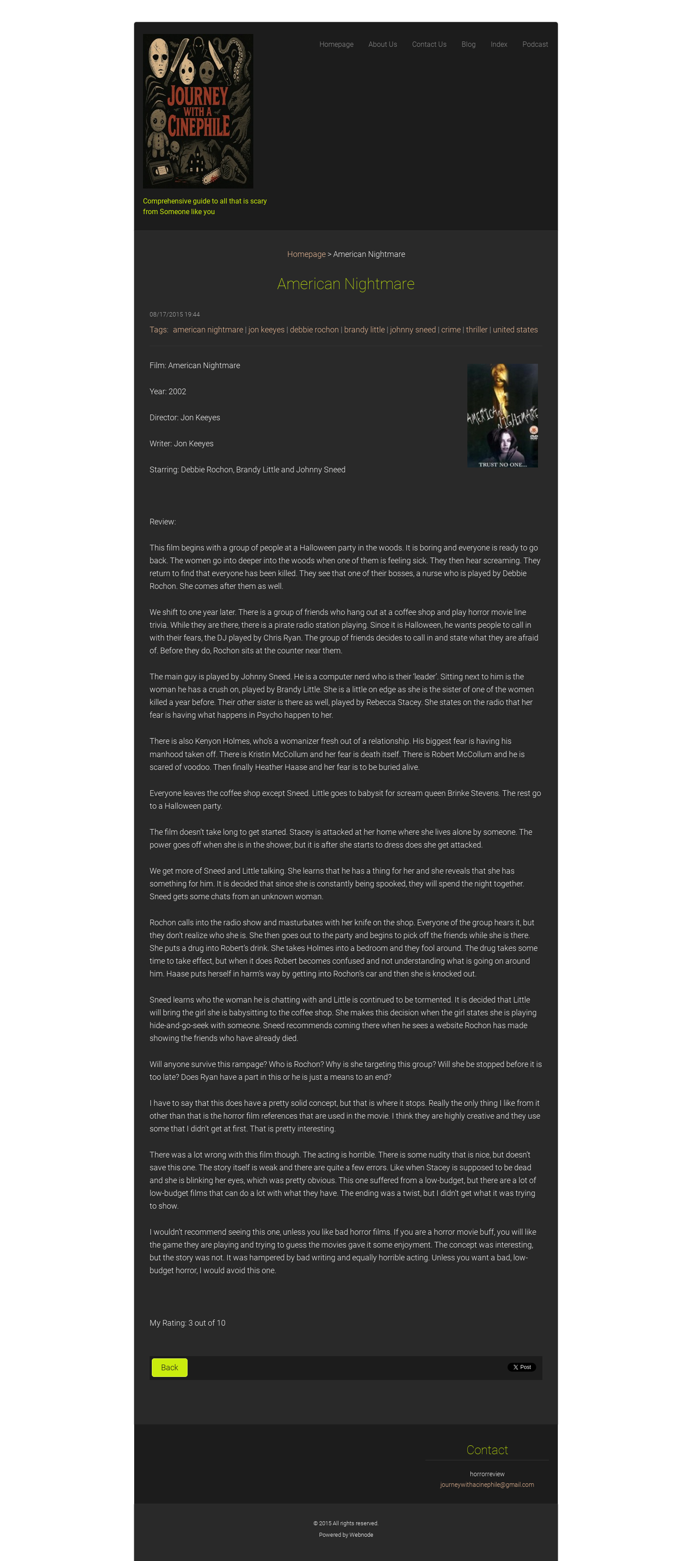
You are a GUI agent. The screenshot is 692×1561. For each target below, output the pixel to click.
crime (451, 329)
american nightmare (208, 329)
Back (169, 1367)
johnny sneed (413, 329)
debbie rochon (314, 329)
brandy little (364, 329)
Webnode (361, 1534)
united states (515, 329)
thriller (477, 329)
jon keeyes (266, 329)
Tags (158, 329)
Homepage (306, 254)
